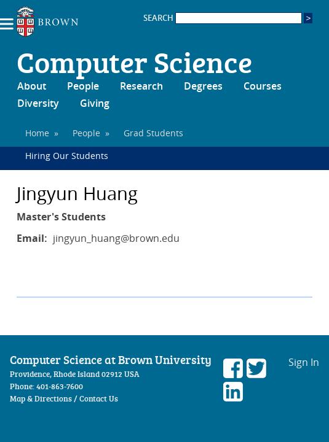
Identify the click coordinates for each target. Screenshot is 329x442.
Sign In (303, 362)
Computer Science (134, 61)
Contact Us (98, 398)
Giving (94, 103)
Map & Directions (41, 398)
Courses (263, 86)
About (31, 86)
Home (37, 133)
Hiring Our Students (66, 155)
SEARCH (222, 18)
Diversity (38, 103)
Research (141, 86)
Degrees (203, 86)
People (83, 86)
